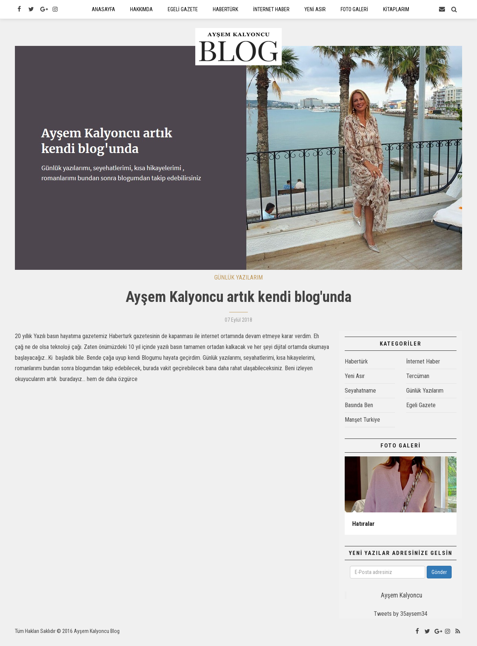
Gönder (439, 577)
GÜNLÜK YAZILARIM (238, 282)
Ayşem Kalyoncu (401, 600)
